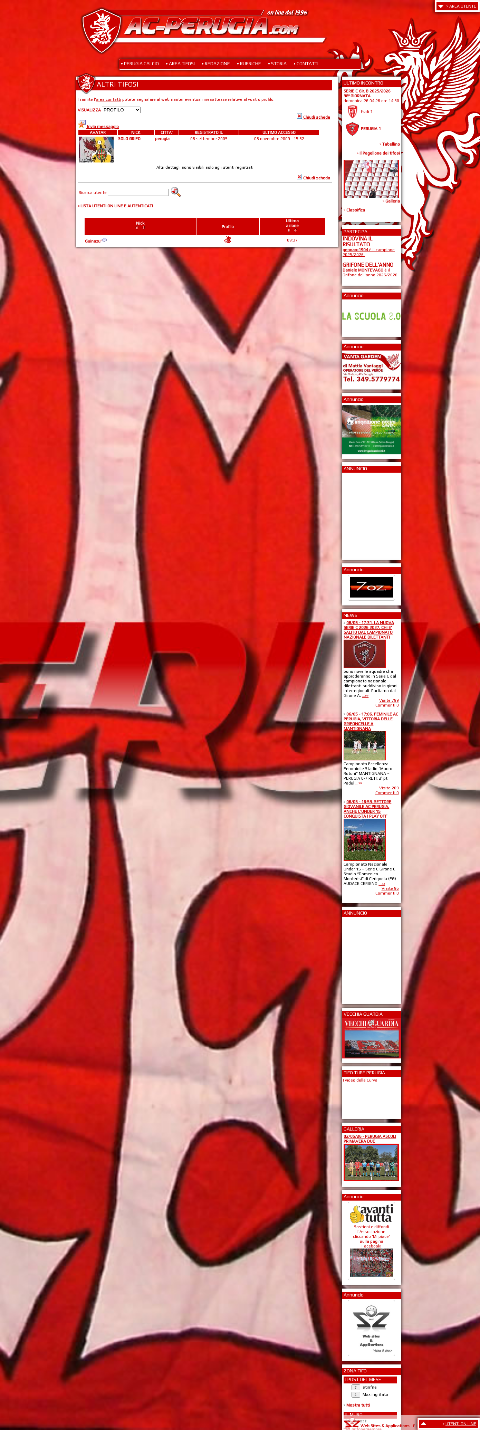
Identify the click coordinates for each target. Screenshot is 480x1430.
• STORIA (277, 63)
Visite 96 (390, 888)
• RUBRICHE (249, 63)
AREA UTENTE (462, 6)
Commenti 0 (387, 705)
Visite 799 (389, 700)
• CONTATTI (306, 63)
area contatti (108, 99)
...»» (365, 695)
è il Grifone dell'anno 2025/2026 (370, 272)
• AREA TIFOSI (180, 63)
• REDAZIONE (216, 63)
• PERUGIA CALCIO (140, 63)
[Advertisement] (363, 514)
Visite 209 (389, 788)
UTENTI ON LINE (460, 1423)
